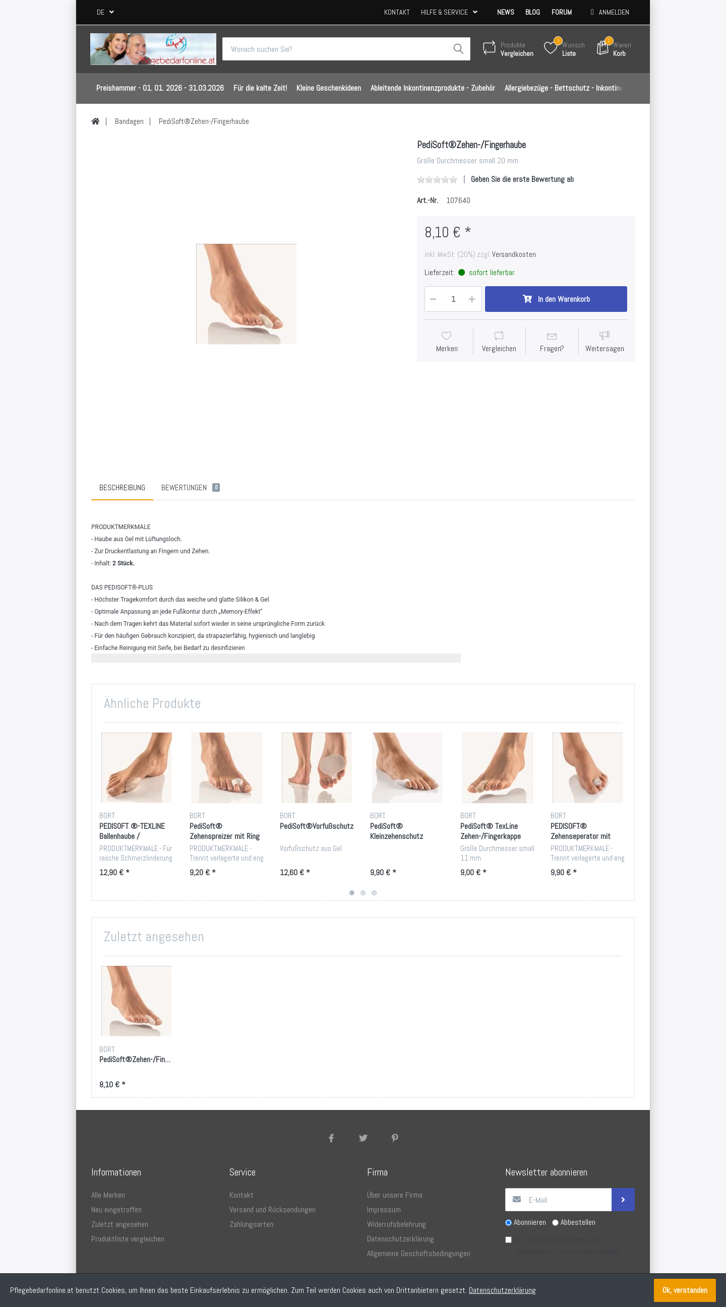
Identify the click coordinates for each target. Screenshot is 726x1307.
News (505, 12)
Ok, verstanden (684, 1290)
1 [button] (351, 893)
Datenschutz (534, 1252)
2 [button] (363, 893)
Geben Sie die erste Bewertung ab (522, 179)
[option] (246, 294)
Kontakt (397, 12)
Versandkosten (514, 254)
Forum (562, 12)
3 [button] (374, 893)
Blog (532, 12)
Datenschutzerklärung (502, 1290)
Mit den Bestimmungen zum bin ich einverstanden (567, 1246)
